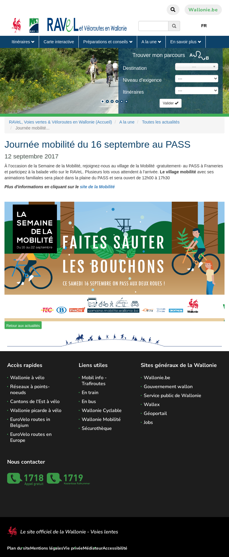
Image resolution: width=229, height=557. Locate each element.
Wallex (152, 405)
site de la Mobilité (97, 186)
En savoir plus (185, 41)
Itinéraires (23, 41)
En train (90, 393)
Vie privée (73, 548)
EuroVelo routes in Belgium (30, 422)
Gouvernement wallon (168, 387)
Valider (170, 103)
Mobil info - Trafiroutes (94, 381)
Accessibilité (115, 548)
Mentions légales (46, 548)
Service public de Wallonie (172, 396)
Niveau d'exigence (142, 80)
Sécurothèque (97, 428)
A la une (151, 41)
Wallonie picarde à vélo (35, 410)
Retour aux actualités (23, 326)
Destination (135, 68)
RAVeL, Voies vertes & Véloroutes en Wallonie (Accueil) (60, 122)
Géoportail (155, 413)
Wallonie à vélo (27, 378)
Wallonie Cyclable (102, 410)
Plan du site (18, 548)
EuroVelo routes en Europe (31, 437)
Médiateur (93, 548)
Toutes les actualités (161, 122)
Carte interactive (59, 41)
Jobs (148, 422)
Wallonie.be (203, 10)
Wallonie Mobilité (101, 419)
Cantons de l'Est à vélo (35, 402)
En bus (89, 402)
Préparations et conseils (107, 41)
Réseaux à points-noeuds (30, 390)
